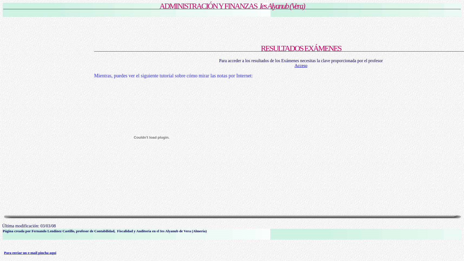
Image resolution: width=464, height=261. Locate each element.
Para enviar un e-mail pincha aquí (30, 253)
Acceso (301, 65)
